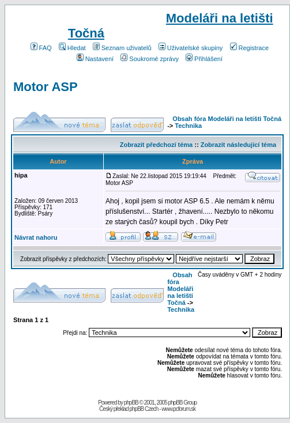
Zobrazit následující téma (238, 144)
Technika (188, 125)
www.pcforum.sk (178, 409)
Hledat (72, 47)
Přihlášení (204, 58)
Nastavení (95, 58)
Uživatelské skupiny (191, 47)
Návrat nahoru (36, 237)
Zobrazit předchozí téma (156, 144)
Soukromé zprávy (149, 58)
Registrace (249, 47)
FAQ (41, 47)
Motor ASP (45, 87)
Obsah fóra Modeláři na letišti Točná (226, 118)
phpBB (131, 402)
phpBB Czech (143, 409)
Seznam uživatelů (122, 47)
